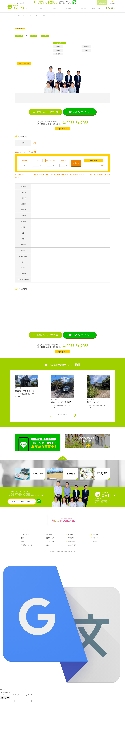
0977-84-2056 (47, 2)
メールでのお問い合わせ (22, 505)
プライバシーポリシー (98, 541)
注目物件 (87, 445)
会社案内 (69, 8)
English (94, 545)
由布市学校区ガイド (73, 548)
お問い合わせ (110, 8)
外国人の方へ (102, 2)
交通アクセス (96, 8)
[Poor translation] (7, 701)
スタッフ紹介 (82, 8)
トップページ (20, 15)
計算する (76, 164)
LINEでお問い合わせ (84, 112)
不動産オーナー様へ (27, 548)
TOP (62, 461)
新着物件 (48, 548)
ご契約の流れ (71, 541)
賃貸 (41, 8)
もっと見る (63, 417)
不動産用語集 (71, 545)
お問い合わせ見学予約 (45, 112)
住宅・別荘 (44, 15)
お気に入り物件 (112, 2)
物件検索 (29, 15)
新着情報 (94, 537)
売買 (54, 8)
